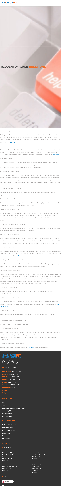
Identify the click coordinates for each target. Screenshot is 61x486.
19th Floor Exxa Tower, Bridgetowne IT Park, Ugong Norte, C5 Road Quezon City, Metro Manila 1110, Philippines (8, 455)
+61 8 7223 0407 (12, 382)
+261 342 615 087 (15, 393)
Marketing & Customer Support (10, 424)
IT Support (5, 436)
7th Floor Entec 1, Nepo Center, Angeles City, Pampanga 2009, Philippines (9, 467)
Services (4, 405)
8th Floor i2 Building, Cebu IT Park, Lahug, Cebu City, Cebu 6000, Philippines (37, 468)
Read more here (23, 256)
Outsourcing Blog (7, 413)
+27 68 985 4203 (15, 385)
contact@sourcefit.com (9, 367)
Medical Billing (6, 433)
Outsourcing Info (6, 411)
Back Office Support (7, 427)
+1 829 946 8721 (15, 387)
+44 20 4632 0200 (14, 379)
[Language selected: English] (8, 481)
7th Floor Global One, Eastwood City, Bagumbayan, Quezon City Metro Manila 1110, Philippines (39, 454)
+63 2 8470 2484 (14, 374)
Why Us (4, 402)
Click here (31, 347)
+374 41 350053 (12, 390)
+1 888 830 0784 (14, 377)
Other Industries (6, 438)
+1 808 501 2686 (16, 371)
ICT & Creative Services (8, 430)
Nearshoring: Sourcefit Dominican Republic (13, 408)
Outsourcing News (7, 416)
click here (12, 142)
